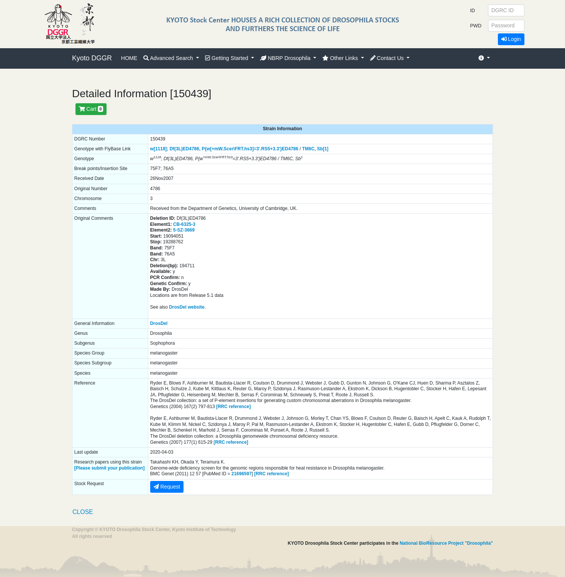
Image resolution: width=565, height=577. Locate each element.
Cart (91, 109)
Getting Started (227, 58)
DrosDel (159, 323)
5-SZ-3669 (184, 230)
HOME (129, 58)
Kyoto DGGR (92, 58)
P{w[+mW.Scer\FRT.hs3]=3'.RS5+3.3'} (242, 148)
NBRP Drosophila (286, 58)
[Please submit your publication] (109, 468)
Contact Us (387, 58)
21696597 (241, 473)
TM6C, (309, 148)
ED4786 (290, 148)
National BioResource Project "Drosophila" (446, 543)
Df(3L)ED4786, (185, 148)
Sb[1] (322, 148)
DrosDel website (186, 307)
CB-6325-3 (184, 224)
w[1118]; (159, 148)
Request (167, 487)
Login (511, 39)
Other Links (340, 58)
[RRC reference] (233, 406)
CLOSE (82, 512)
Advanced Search (169, 58)
